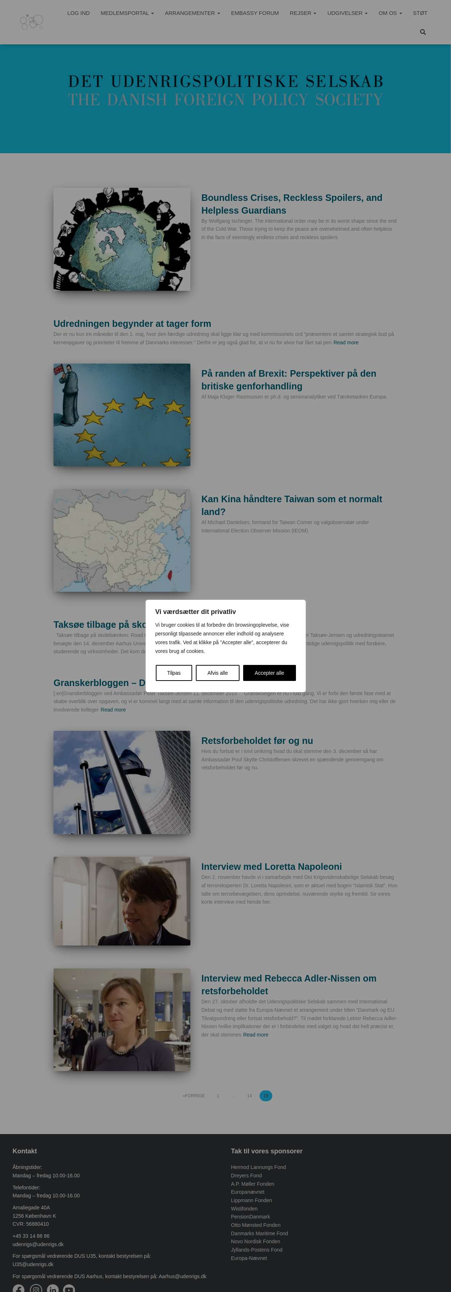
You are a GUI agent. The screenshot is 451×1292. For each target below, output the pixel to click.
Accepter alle (269, 673)
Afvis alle (217, 673)
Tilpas (174, 673)
